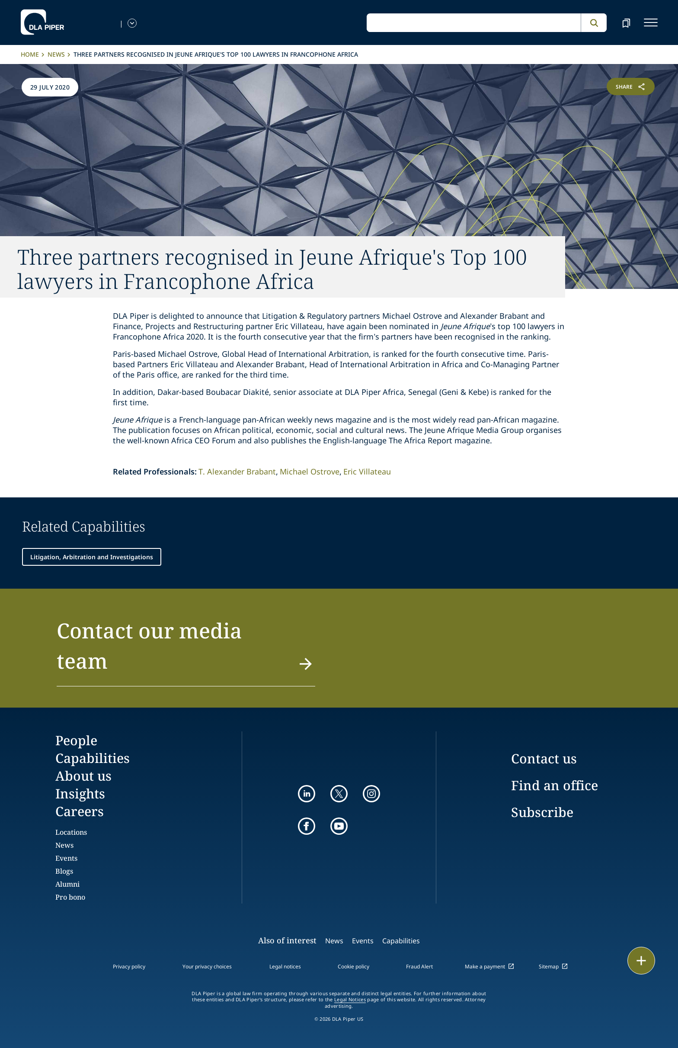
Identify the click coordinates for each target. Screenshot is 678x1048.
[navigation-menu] (651, 22)
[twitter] (339, 793)
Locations (71, 832)
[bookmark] (626, 22)
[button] (186, 650)
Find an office (554, 785)
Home (30, 54)
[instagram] (371, 793)
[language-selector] (132, 23)
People (76, 740)
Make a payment (485, 966)
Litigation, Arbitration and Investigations (91, 557)
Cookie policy (353, 966)
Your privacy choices (207, 966)
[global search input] (474, 23)
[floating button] (641, 960)
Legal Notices (350, 1000)
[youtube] (339, 826)
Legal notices (285, 966)
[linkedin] (306, 793)
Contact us (544, 758)
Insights (80, 793)
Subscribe (542, 812)
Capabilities (92, 758)
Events (66, 858)
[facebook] (306, 826)
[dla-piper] (42, 22)
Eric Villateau (367, 471)
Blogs (64, 871)
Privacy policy (129, 966)
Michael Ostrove (309, 471)
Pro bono (70, 897)
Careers (79, 811)
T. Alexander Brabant (237, 471)
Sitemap (549, 966)
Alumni (67, 884)
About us (83, 776)
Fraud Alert (419, 966)
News (56, 54)
